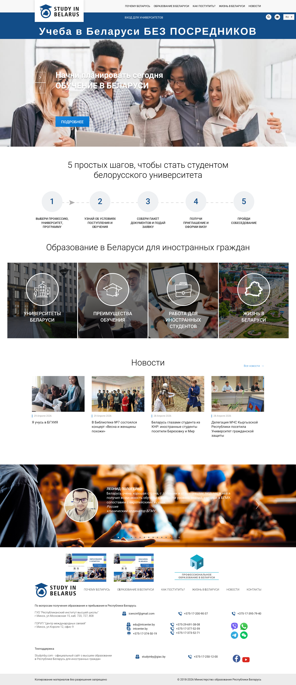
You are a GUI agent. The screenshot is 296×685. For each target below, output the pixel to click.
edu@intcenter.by (144, 624)
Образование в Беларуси (171, 6)
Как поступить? (204, 6)
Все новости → (254, 366)
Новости (255, 6)
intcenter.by (140, 628)
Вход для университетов (144, 17)
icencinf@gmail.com (142, 613)
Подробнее (72, 122)
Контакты (254, 589)
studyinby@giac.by (154, 656)
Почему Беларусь (137, 6)
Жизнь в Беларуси (232, 6)
